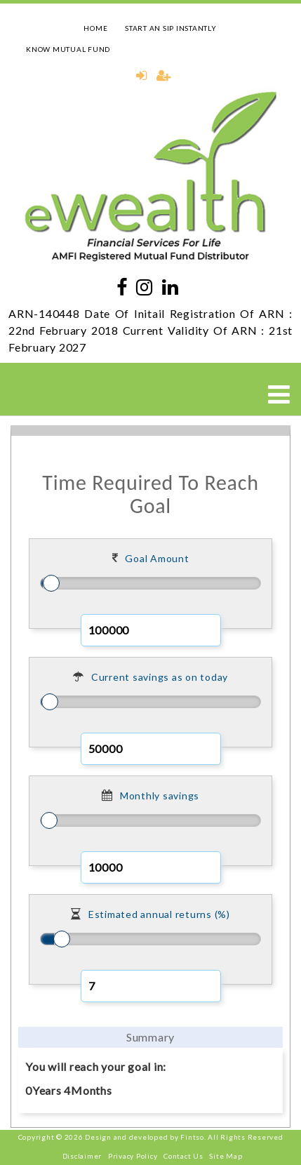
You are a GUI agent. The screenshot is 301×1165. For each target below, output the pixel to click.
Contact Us (183, 1156)
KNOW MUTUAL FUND (68, 49)
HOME (95, 28)
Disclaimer (82, 1156)
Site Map (225, 1156)
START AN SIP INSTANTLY (171, 28)
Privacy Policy (133, 1156)
